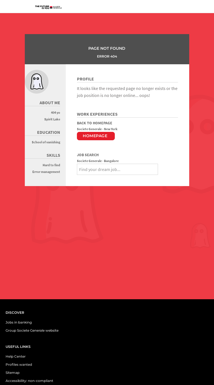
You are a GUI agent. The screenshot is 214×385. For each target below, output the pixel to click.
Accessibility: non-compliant (29, 381)
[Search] (163, 168)
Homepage (95, 135)
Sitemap (13, 372)
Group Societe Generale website (32, 330)
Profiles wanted (19, 364)
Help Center (16, 356)
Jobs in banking (19, 322)
